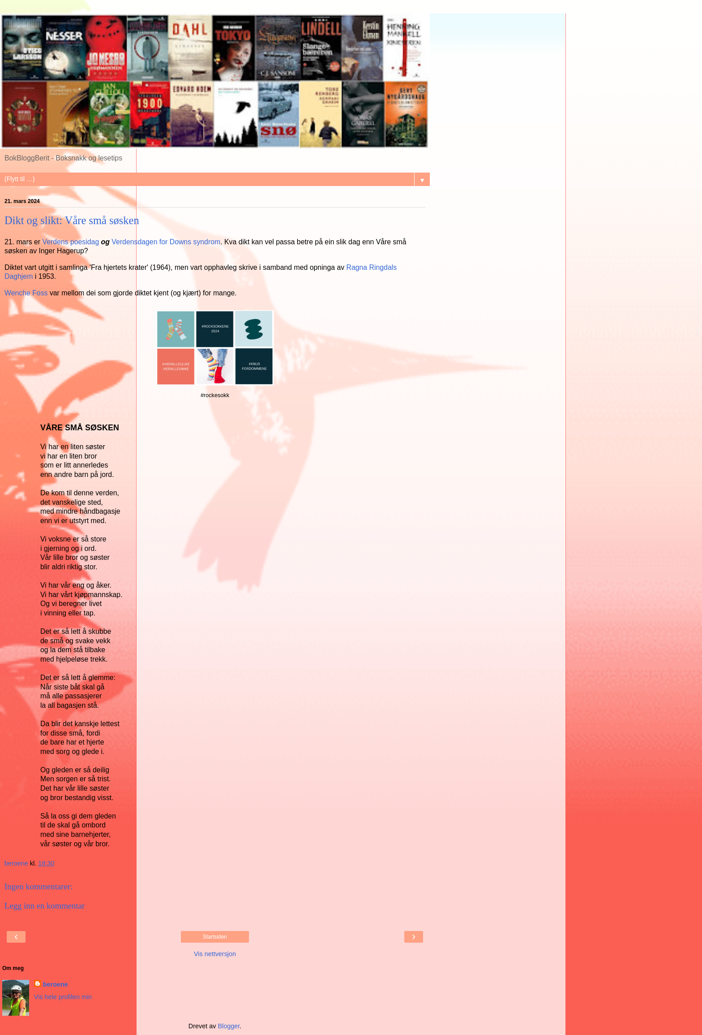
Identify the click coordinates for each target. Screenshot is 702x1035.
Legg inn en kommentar (44, 905)
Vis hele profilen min (63, 996)
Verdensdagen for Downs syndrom (165, 242)
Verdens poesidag (70, 242)
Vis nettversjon (215, 953)
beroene (55, 984)
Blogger (229, 1026)
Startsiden (215, 937)
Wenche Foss (25, 293)
